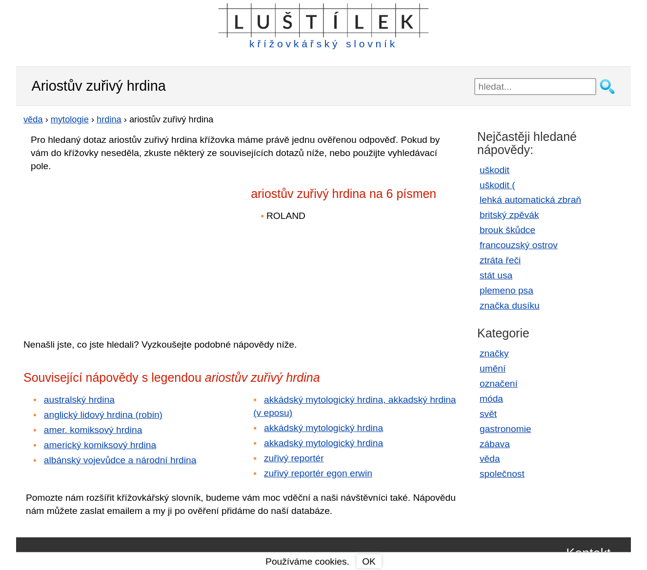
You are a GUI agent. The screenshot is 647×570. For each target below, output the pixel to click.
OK (369, 561)
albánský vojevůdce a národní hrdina (120, 460)
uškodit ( (497, 185)
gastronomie (505, 429)
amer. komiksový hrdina (93, 430)
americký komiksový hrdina (100, 445)
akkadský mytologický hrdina (323, 443)
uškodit (494, 170)
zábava (495, 444)
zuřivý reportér (294, 458)
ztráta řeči (500, 260)
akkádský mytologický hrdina (323, 428)
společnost (502, 474)
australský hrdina (79, 399)
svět (488, 414)
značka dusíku (510, 305)
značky (494, 353)
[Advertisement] (108, 248)
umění (492, 368)
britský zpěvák (509, 215)
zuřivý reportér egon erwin (318, 473)
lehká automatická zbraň (530, 200)
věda (490, 458)
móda (491, 398)
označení (499, 383)
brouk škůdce (507, 230)
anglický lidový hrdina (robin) (103, 415)
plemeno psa (506, 290)
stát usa (496, 275)
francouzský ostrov (519, 245)
